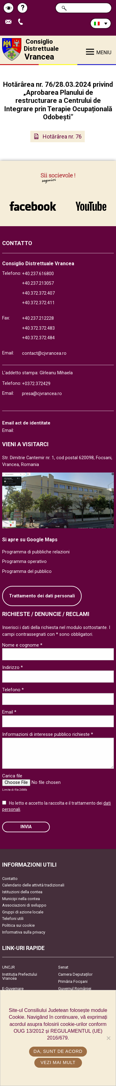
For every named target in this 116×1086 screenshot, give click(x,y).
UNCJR (8, 967)
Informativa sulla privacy (23, 932)
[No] (108, 1038)
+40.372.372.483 (38, 328)
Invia (26, 826)
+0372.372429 (36, 383)
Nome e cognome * (22, 645)
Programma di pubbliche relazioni (36, 552)
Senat (63, 967)
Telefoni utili (13, 918)
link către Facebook (33, 206)
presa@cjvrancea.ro (42, 393)
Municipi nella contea (21, 898)
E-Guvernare (13, 988)
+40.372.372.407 (38, 293)
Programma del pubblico (27, 571)
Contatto (10, 878)
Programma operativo (24, 561)
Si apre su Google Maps (30, 540)
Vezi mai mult (58, 1062)
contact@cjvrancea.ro (44, 353)
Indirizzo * (12, 667)
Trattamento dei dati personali (42, 596)
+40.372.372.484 (38, 338)
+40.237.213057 (38, 283)
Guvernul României (74, 988)
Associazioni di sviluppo (24, 905)
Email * (9, 712)
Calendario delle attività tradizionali (33, 885)
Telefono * (13, 689)
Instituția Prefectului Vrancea (19, 976)
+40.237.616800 (38, 273)
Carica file (12, 776)
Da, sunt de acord (57, 1051)
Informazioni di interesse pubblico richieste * (47, 734)
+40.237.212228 (38, 318)
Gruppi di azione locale (22, 912)
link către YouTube (91, 206)
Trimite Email (10, 22)
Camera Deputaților (75, 974)
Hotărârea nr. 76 (62, 136)
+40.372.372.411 (38, 303)
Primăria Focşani (73, 981)
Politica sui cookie (18, 925)
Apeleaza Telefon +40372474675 (22, 22)
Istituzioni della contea (22, 892)
